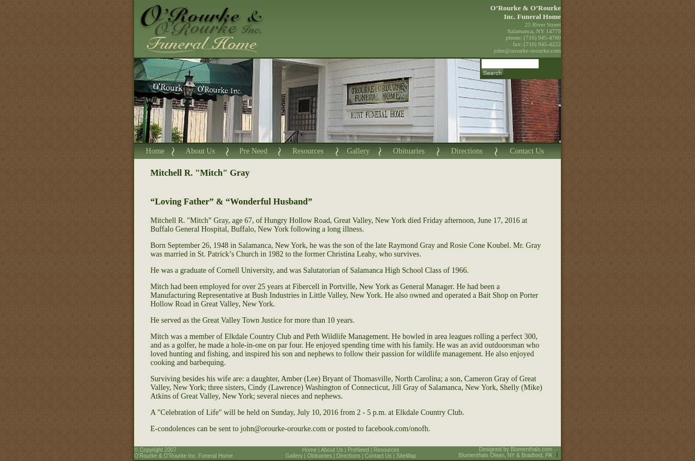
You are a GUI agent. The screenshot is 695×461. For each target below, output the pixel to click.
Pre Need (253, 151)
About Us (200, 151)
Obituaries (409, 151)
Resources (308, 151)
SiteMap (406, 456)
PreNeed (358, 450)
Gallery (358, 151)
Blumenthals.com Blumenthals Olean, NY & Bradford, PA (506, 452)
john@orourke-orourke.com (527, 50)
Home (155, 151)
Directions (467, 151)
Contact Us (527, 151)
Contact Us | (380, 456)
